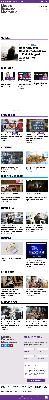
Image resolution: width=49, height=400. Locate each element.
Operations (33, 44)
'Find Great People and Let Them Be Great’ (35, 168)
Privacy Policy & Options (29, 346)
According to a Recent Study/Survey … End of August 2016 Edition (32, 52)
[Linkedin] (44, 1)
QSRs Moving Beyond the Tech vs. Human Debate (10, 198)
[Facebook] (40, 1)
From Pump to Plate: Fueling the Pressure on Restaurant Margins (11, 137)
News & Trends (15, 132)
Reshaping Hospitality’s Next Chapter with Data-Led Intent (36, 199)
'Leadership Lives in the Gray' (40, 84)
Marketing (15, 256)
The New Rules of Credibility (11, 258)
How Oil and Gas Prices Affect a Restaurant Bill (34, 228)
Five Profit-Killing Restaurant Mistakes (24, 86)
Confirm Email (41, 358)
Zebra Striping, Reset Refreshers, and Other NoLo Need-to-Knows (11, 293)
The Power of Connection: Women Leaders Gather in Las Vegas (35, 264)
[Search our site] (33, 9)
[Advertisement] (24, 24)
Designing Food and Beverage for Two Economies (36, 292)
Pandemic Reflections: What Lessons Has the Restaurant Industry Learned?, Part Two (36, 324)
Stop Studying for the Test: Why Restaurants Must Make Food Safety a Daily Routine (12, 229)
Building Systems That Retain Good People (9, 168)
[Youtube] (47, 1)
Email (25, 358)
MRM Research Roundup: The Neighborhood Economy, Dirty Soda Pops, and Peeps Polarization (37, 137)
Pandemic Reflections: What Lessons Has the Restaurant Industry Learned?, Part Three (11, 324)
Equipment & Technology (15, 194)
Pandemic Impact (16, 319)
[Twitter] (42, 1)
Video (14, 81)
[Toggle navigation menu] (46, 397)
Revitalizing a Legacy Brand (6, 85)
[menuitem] (2, 1)
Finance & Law (15, 225)
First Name (26, 351)
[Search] (47, 9)
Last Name (40, 351)
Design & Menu (15, 289)
